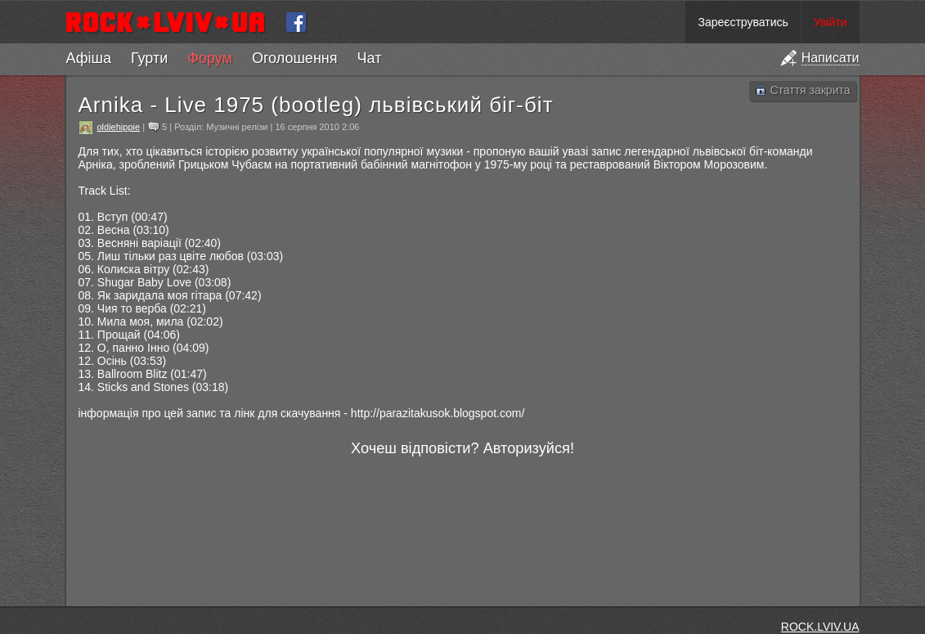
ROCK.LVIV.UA (820, 626)
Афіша (88, 58)
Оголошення (295, 58)
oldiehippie (119, 127)
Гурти (149, 58)
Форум (209, 58)
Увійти (830, 22)
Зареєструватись (743, 22)
